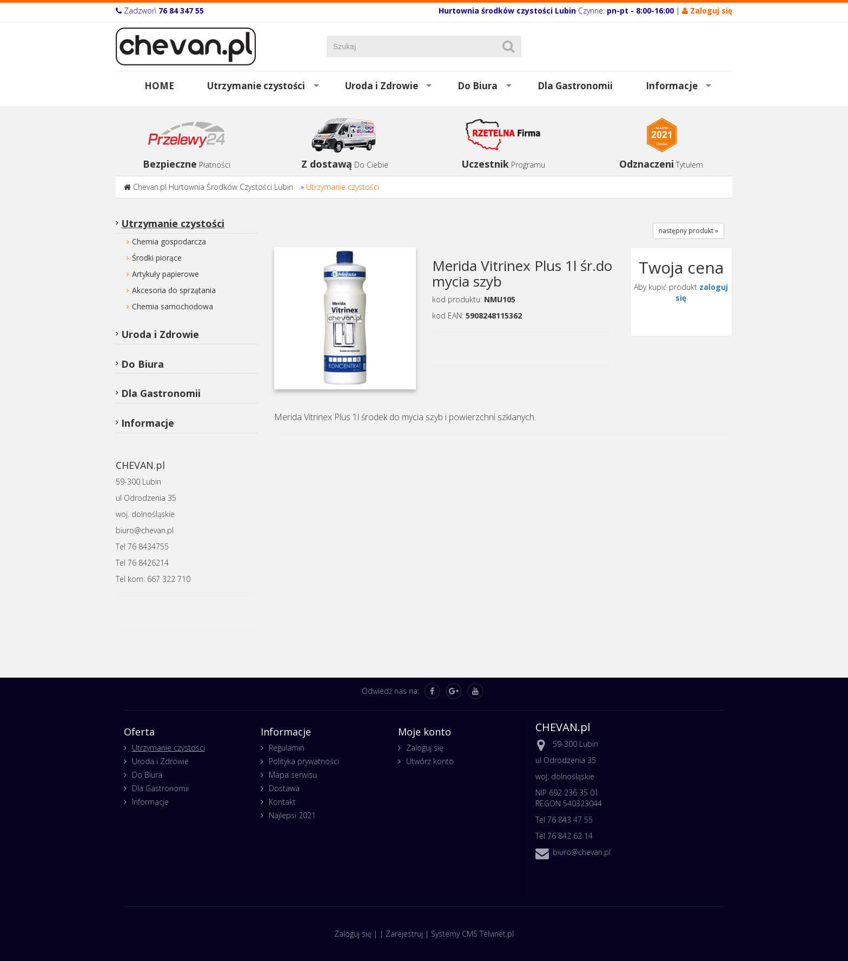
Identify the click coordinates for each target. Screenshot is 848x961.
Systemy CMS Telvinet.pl (472, 934)
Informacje (672, 85)
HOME (159, 85)
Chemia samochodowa (172, 306)
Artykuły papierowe (165, 274)
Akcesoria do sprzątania (174, 290)
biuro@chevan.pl (582, 852)
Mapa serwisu (293, 775)
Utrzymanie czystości (256, 85)
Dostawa (284, 788)
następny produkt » (688, 230)
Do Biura (478, 85)
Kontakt (282, 802)
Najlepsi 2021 (292, 815)
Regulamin (286, 748)
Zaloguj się (424, 748)
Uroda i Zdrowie (381, 85)
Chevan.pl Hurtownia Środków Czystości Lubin (213, 187)
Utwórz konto (430, 761)
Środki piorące (157, 258)
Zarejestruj (404, 934)
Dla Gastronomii (575, 85)
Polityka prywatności (304, 761)
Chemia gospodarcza (169, 241)
